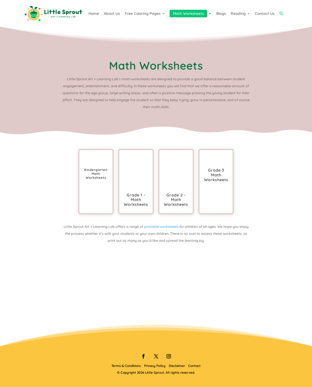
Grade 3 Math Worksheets (216, 175)
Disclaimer (177, 366)
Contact (194, 366)
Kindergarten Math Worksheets (95, 174)
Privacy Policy (154, 366)
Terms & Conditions (126, 366)
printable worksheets (161, 226)
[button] (281, 13)
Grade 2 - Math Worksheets (176, 200)
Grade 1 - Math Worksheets (136, 200)
